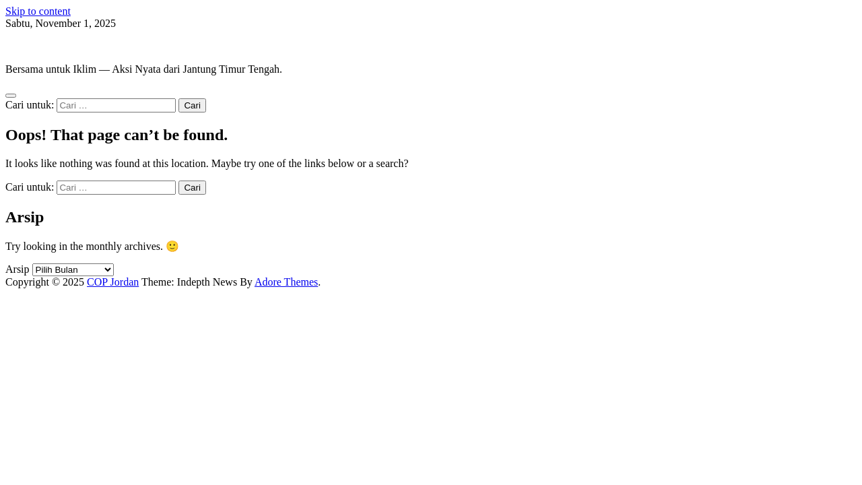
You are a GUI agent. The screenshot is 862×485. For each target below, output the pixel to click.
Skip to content (38, 11)
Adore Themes (286, 282)
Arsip (17, 269)
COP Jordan (31, 46)
